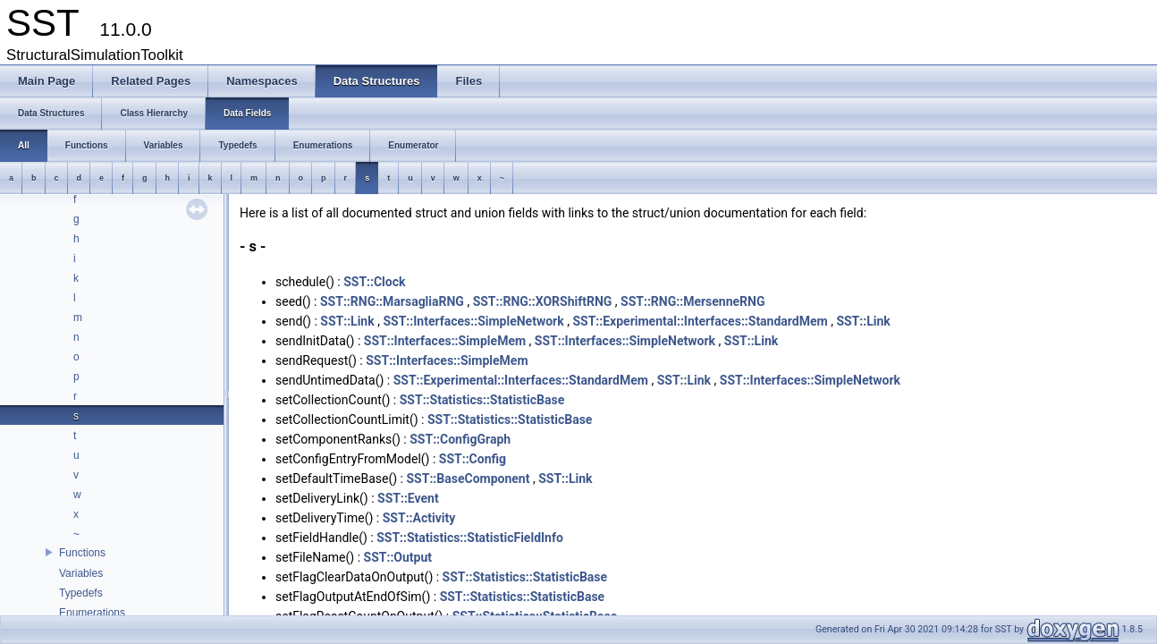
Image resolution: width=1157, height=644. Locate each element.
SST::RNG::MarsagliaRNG (392, 301)
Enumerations (92, 612)
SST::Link (347, 321)
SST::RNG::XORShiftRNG (542, 301)
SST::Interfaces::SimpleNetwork (473, 321)
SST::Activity (419, 518)
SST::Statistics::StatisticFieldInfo (469, 537)
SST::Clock (374, 282)
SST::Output (398, 557)
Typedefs (81, 593)
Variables (81, 573)
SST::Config (472, 459)
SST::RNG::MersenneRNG (692, 301)
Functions (82, 553)
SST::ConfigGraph (460, 439)
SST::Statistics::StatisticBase (482, 400)
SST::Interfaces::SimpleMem (445, 341)
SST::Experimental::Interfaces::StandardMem (699, 321)
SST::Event (408, 498)
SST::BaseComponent (467, 478)
